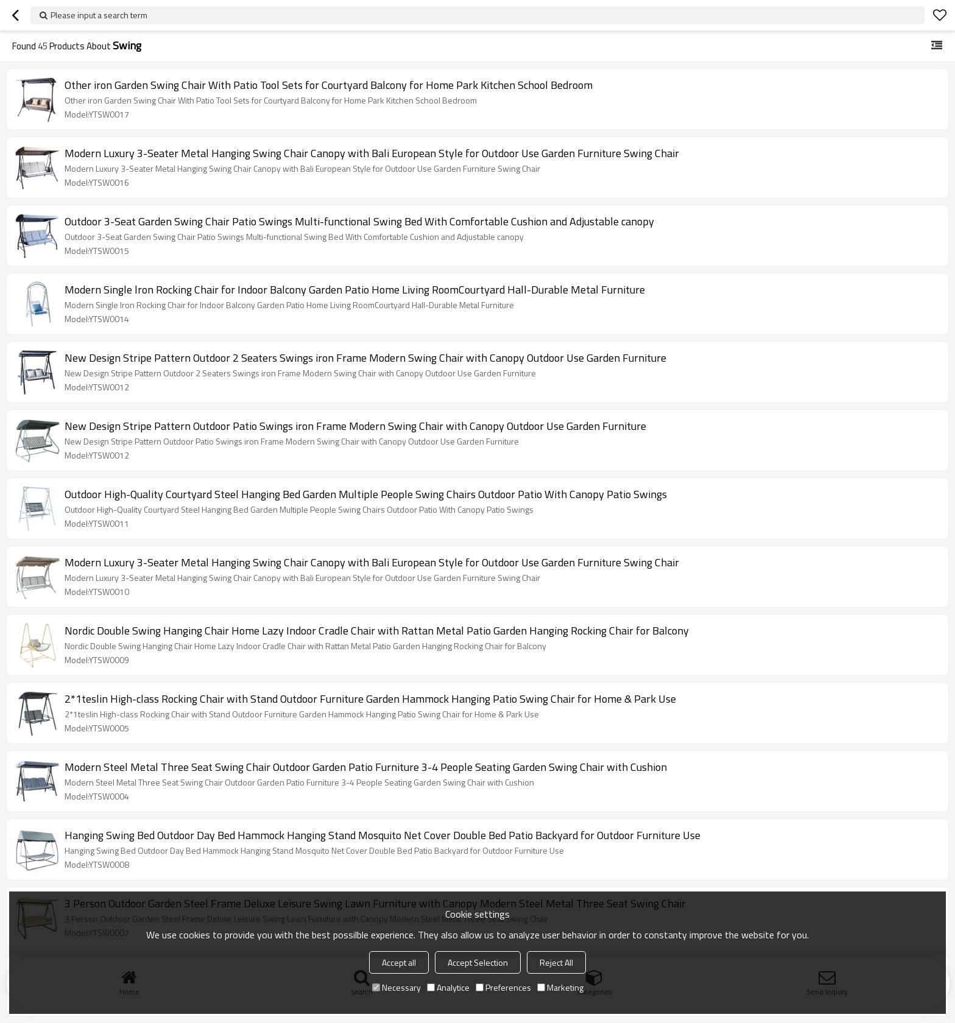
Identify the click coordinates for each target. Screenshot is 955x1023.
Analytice (448, 987)
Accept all (399, 962)
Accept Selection (478, 962)
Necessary (396, 987)
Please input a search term (99, 15)
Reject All (556, 962)
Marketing (560, 987)
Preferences (503, 987)
